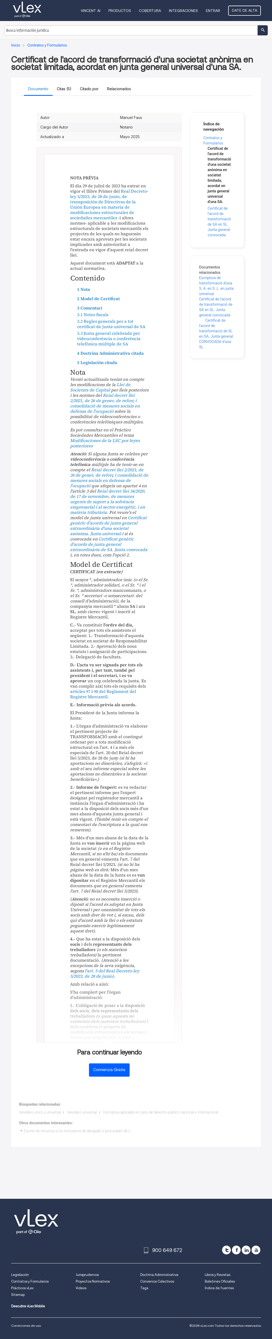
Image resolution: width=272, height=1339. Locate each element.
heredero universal (82, 1112)
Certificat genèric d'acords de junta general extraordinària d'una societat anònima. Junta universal (108, 525)
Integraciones (183, 11)
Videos (81, 1288)
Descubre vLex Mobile (28, 1306)
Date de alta (244, 10)
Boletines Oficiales (220, 1281)
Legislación (20, 1275)
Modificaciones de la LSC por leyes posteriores (105, 443)
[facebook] (236, 1250)
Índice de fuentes (219, 1288)
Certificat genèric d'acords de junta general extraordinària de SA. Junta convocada (108, 544)
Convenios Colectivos (157, 1281)
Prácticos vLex (22, 1288)
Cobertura (150, 11)
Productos (119, 11)
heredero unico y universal (40, 1112)
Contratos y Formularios (30, 1281)
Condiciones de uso (26, 1325)
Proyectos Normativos (93, 1281)
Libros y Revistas (217, 1275)
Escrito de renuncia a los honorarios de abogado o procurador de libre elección (87, 1131)
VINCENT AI (90, 11)
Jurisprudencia (87, 1275)
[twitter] (226, 1250)
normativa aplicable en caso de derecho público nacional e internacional (160, 1112)
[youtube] (256, 1250)
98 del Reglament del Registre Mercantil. (103, 694)
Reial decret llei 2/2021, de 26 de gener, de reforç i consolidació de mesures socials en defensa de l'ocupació (105, 403)
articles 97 (80, 691)
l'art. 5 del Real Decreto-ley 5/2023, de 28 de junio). (104, 973)
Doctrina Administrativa (159, 1275)
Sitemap (18, 1295)
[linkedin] (246, 1250)
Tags (144, 1288)
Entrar (213, 11)
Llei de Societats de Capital (100, 387)
